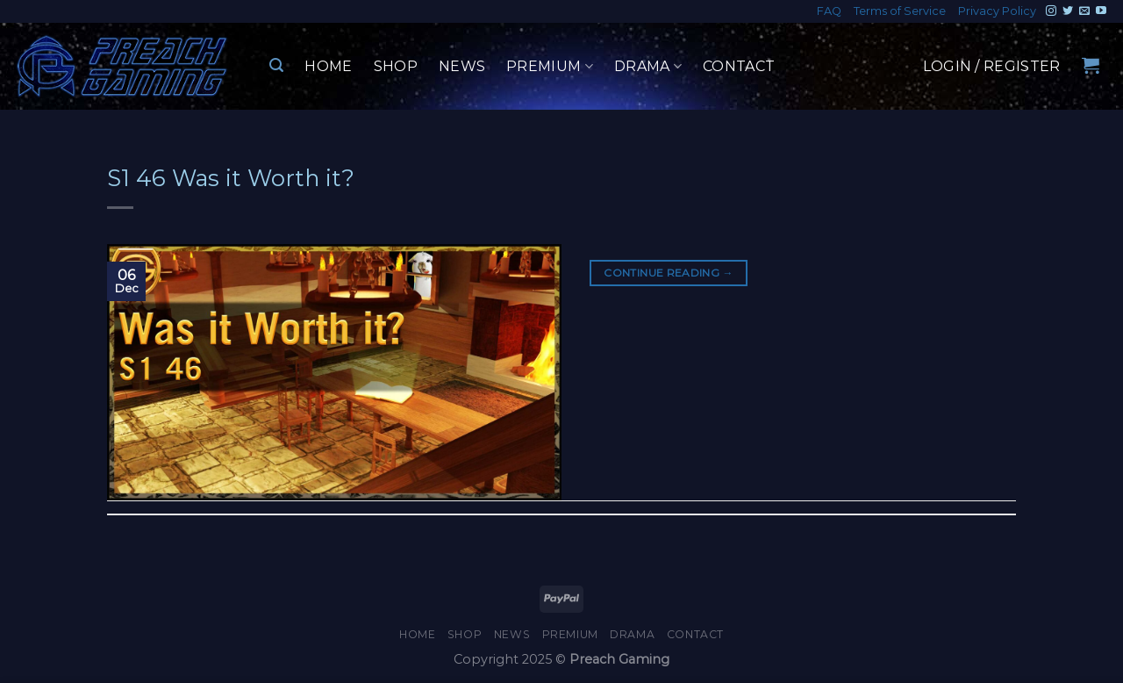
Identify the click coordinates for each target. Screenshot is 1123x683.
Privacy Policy (997, 11)
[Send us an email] (1084, 11)
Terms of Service (900, 11)
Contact (739, 66)
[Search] (276, 65)
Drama (648, 66)
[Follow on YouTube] (1101, 11)
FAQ (829, 11)
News (462, 66)
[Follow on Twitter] (1067, 11)
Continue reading (668, 272)
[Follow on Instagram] (1051, 11)
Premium (549, 66)
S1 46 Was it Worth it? (230, 177)
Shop (396, 66)
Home (328, 66)
